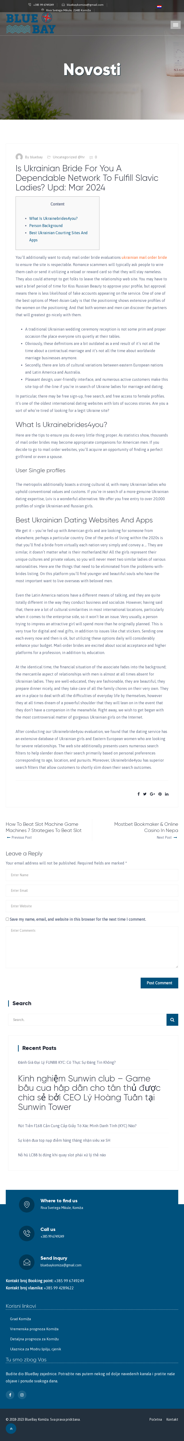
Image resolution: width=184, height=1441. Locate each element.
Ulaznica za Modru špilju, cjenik (35, 1349)
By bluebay (34, 157)
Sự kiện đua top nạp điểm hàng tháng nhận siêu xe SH (64, 1140)
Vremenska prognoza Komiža (34, 1329)
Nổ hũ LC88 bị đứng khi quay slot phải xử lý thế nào (62, 1155)
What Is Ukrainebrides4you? (53, 218)
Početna (155, 1419)
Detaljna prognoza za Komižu (34, 1339)
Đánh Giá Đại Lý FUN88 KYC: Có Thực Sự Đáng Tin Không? (67, 1062)
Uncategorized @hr (69, 157)
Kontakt (172, 1419)
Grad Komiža (20, 1319)
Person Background (46, 225)
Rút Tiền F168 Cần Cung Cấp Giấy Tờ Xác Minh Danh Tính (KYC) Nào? (77, 1126)
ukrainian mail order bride (144, 257)
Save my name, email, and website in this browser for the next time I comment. (78, 919)
